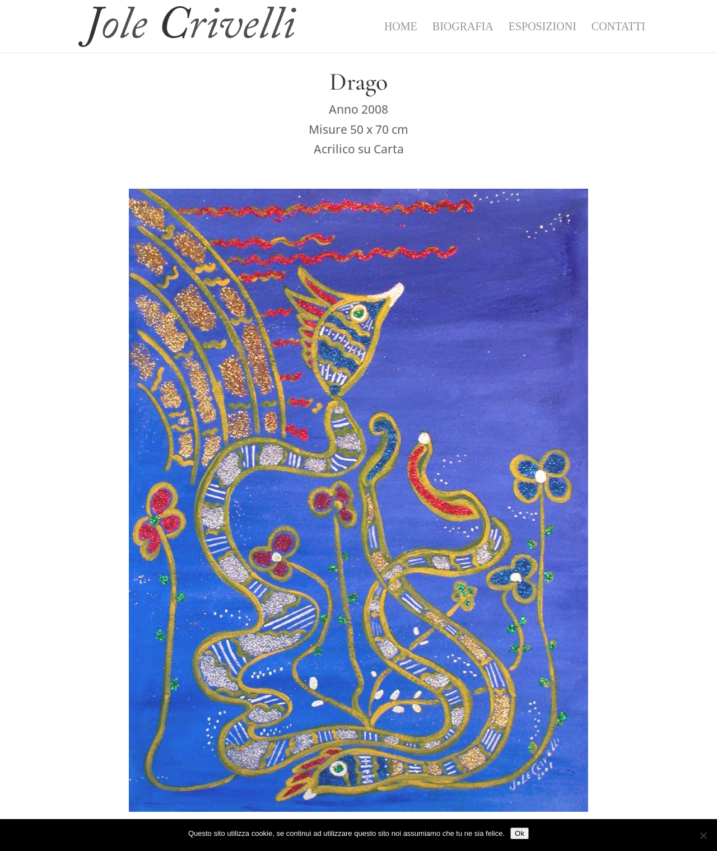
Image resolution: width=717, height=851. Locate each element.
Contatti (618, 27)
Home (400, 27)
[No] (703, 835)
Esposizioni (542, 27)
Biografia (462, 27)
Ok (519, 833)
